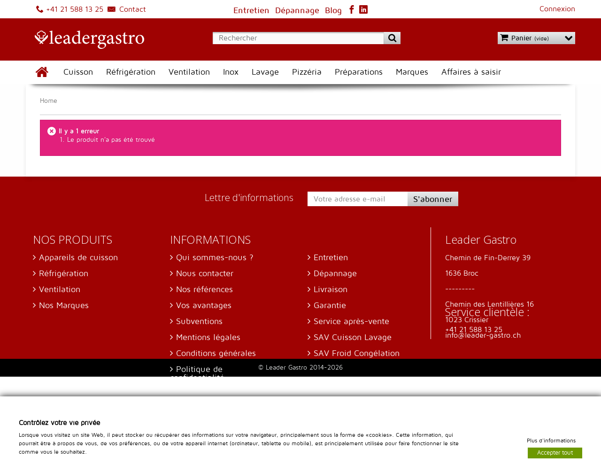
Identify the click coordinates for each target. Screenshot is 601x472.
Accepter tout (555, 452)
